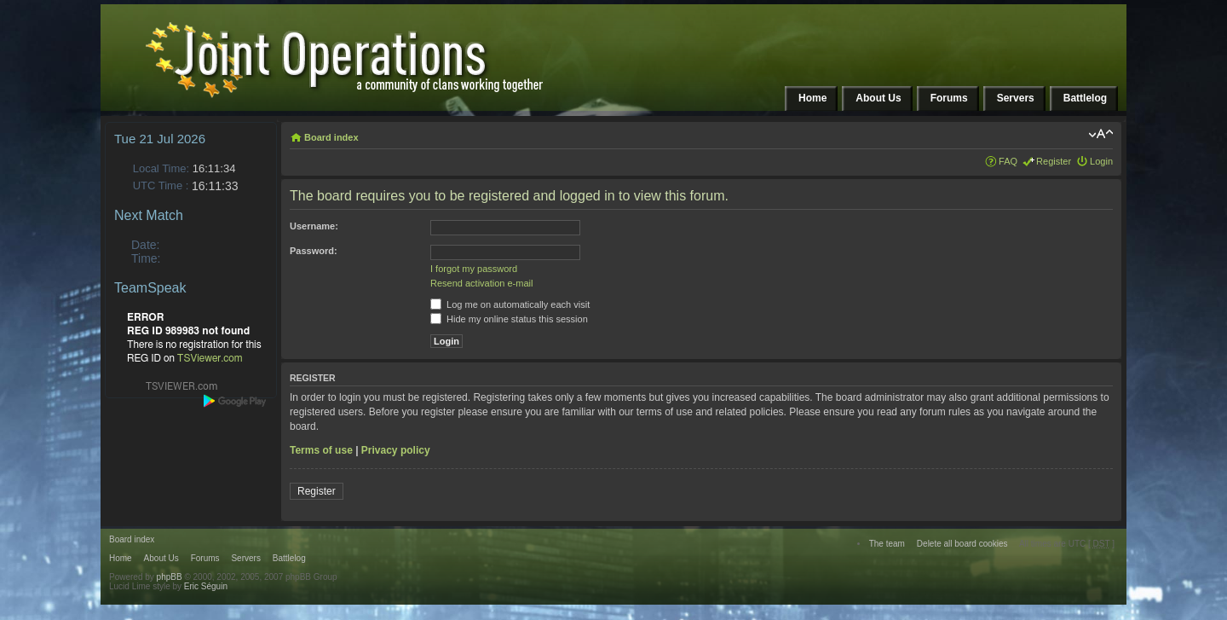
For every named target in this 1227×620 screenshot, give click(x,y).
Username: (314, 226)
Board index (331, 137)
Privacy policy (395, 450)
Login (1101, 161)
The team (887, 543)
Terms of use (321, 450)
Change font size (1100, 134)
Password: (313, 251)
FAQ (1008, 161)
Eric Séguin (206, 586)
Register (1053, 161)
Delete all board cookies (962, 543)
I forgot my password (473, 269)
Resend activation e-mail (481, 283)
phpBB (169, 577)
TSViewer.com (210, 358)
